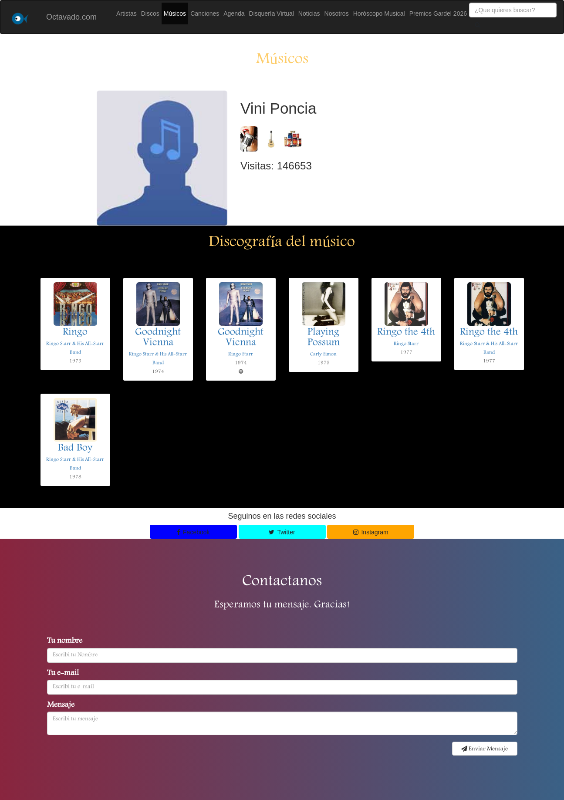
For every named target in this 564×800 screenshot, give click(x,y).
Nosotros (336, 13)
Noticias (309, 13)
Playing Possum (323, 338)
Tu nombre (64, 641)
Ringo (75, 332)
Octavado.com (71, 17)
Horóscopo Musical (379, 13)
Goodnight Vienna (158, 338)
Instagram (370, 532)
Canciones (204, 13)
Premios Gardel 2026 (438, 13)
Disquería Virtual (271, 13)
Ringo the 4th (406, 332)
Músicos (175, 13)
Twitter (282, 532)
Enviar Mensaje (484, 749)
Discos (150, 13)
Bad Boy (75, 448)
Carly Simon (323, 354)
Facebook (193, 532)
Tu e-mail (63, 674)
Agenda (233, 13)
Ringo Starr (240, 354)
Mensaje (60, 705)
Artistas (126, 13)
